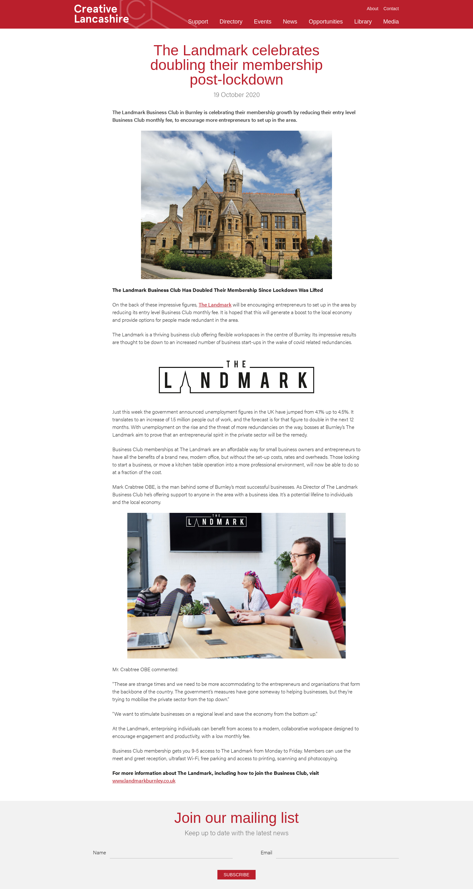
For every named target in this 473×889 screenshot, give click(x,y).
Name (99, 852)
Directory (231, 21)
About (372, 8)
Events (263, 21)
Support (198, 21)
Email (266, 852)
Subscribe (237, 874)
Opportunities (326, 21)
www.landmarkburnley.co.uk (143, 780)
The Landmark (215, 304)
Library (363, 21)
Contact (391, 8)
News (290, 21)
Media (391, 21)
